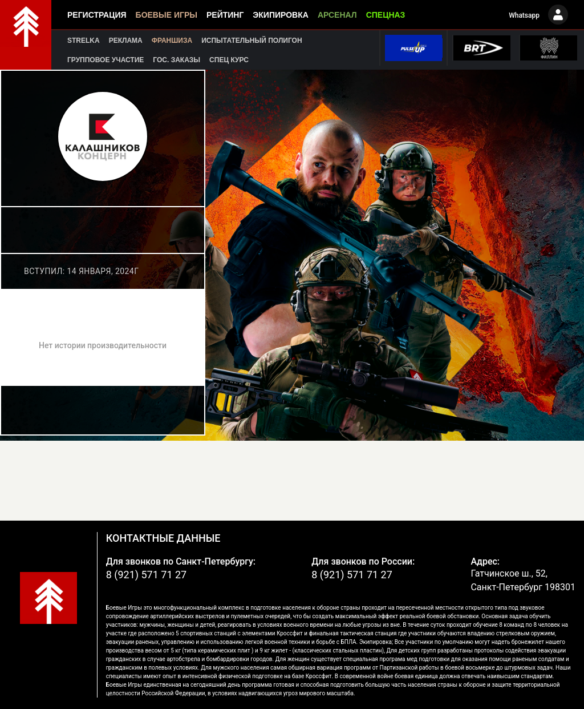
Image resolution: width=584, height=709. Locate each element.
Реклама (126, 41)
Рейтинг (225, 14)
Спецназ (385, 14)
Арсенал (337, 14)
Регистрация (97, 14)
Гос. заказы (176, 60)
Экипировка (281, 14)
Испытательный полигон (251, 41)
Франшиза (172, 41)
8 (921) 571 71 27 (146, 575)
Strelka (83, 41)
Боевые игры (166, 14)
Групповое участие (105, 60)
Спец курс (229, 60)
